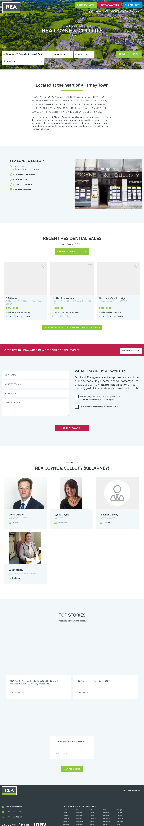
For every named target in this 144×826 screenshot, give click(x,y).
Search (122, 54)
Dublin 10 (66, 733)
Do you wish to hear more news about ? (99, 398)
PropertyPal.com (121, 822)
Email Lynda (62, 514)
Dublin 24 (79, 739)
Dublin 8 (106, 731)
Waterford (106, 748)
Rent (106, 11)
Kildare (119, 739)
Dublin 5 (119, 728)
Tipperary (93, 748)
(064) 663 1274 (20, 172)
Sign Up (41, 764)
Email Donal (16, 514)
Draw (135, 54)
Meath (92, 745)
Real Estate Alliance (34, 822)
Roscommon (67, 748)
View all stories (72, 684)
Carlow (65, 725)
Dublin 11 (79, 733)
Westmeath (120, 748)
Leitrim (92, 742)
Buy (91, 11)
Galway (92, 739)
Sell (98, 11)
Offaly (119, 745)
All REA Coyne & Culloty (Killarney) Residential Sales (72, 319)
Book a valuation (110, 5)
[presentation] (92, 406)
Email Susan (16, 570)
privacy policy (109, 391)
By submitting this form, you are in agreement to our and (100, 389)
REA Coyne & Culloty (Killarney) (24, 54)
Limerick (106, 742)
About (115, 11)
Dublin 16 (79, 736)
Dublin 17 (93, 736)
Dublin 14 (120, 733)
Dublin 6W (79, 731)
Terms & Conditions (73, 822)
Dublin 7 (92, 731)
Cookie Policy (55, 822)
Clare (91, 725)
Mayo (78, 745)
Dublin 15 (66, 736)
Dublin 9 (119, 731)
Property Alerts (85, 5)
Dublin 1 (65, 728)
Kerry (105, 739)
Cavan (78, 725)
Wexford (65, 751)
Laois (78, 742)
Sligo (78, 748)
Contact (135, 11)
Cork (104, 725)
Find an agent (132, 5)
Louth (65, 745)
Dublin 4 (106, 728)
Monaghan (106, 745)
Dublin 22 (66, 739)
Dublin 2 (79, 728)
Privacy (89, 822)
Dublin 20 (120, 736)
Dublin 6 (65, 731)
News (124, 11)
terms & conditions (91, 391)
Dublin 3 (92, 728)
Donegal (119, 725)
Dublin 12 (93, 733)
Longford (120, 742)
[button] (105, 54)
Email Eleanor (109, 514)
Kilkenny (65, 742)
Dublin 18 (106, 736)
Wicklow (79, 751)
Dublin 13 (106, 733)
